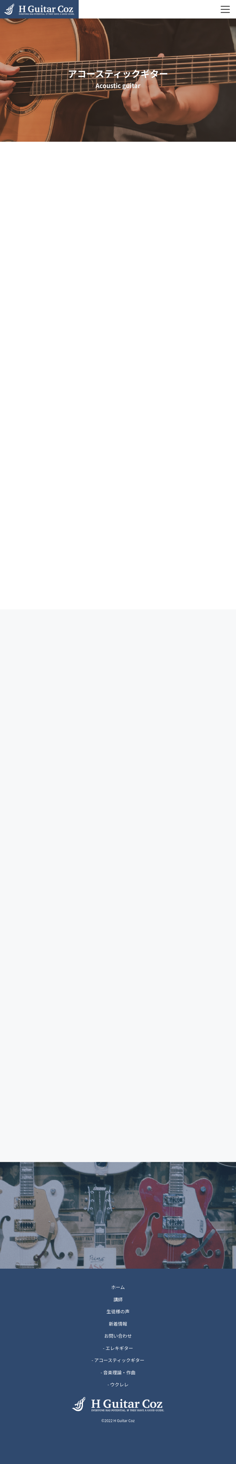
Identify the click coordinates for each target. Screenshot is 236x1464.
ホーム (118, 1287)
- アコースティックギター (118, 1360)
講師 (118, 1299)
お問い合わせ (118, 1335)
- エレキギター (118, 1348)
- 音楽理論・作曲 (118, 1372)
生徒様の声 (117, 1311)
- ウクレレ (118, 1384)
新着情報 (118, 1323)
